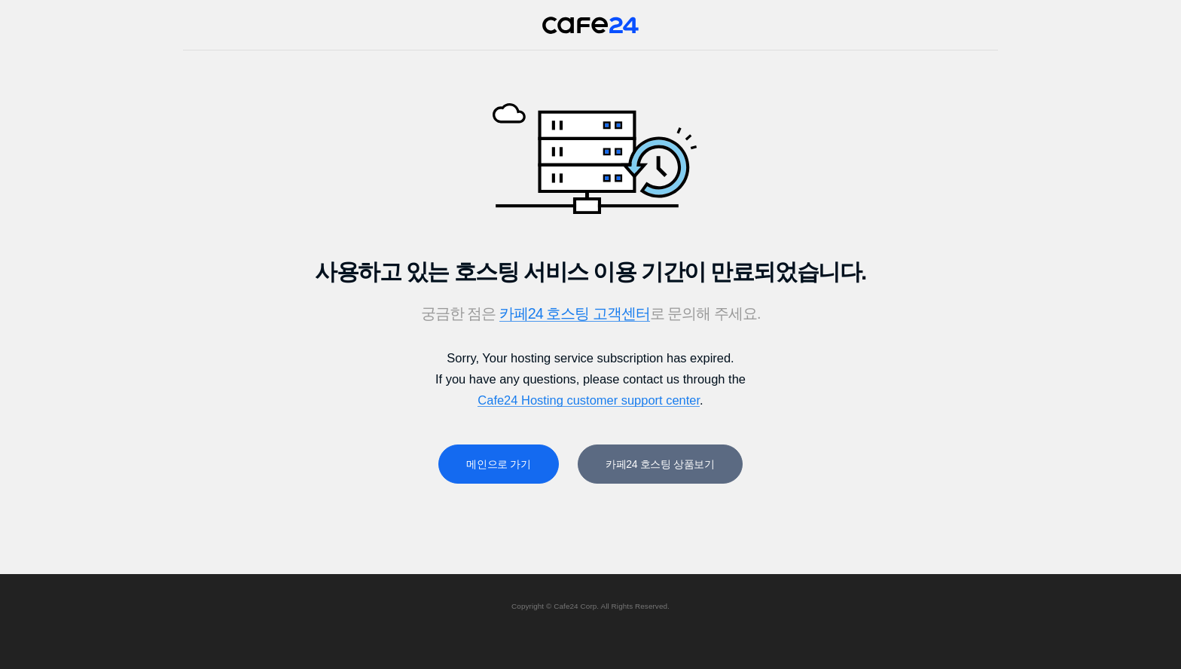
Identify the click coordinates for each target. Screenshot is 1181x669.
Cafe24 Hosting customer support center (589, 400)
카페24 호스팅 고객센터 (574, 313)
